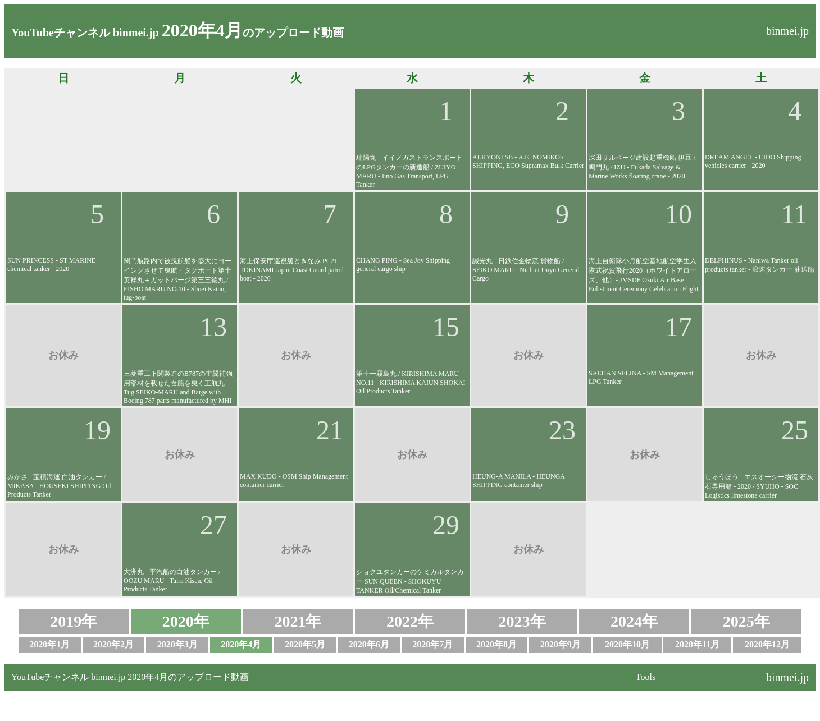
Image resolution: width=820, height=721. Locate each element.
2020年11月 (697, 644)
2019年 (73, 621)
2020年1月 (49, 644)
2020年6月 (369, 644)
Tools (645, 677)
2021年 (297, 621)
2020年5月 (305, 644)
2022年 (410, 621)
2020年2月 (113, 644)
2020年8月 (496, 644)
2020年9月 (560, 644)
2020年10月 (627, 644)
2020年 (185, 621)
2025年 (746, 621)
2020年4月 (241, 644)
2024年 (634, 621)
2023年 (522, 621)
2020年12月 (767, 644)
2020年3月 (177, 644)
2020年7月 (432, 644)
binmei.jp (787, 31)
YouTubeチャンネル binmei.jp (85, 32)
